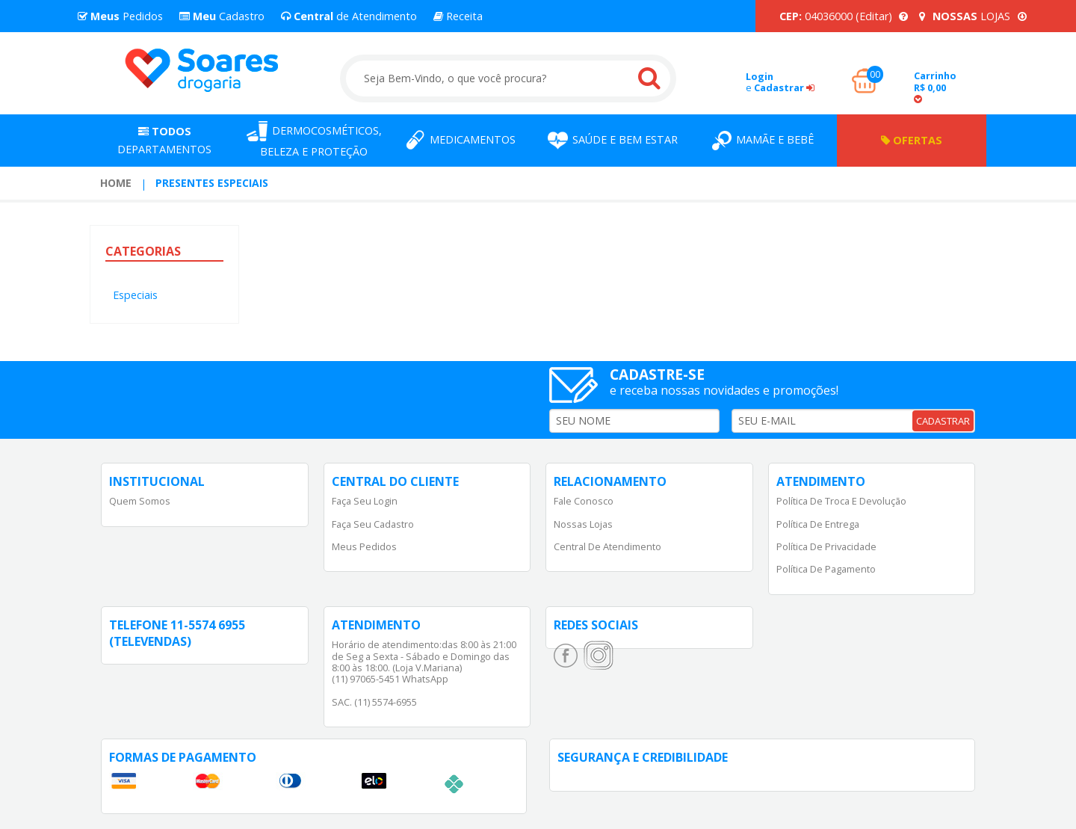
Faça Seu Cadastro (373, 524)
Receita (458, 16)
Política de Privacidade (826, 546)
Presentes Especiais (211, 183)
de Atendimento (349, 16)
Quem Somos (139, 501)
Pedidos (120, 16)
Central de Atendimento (607, 546)
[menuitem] (116, 183)
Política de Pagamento (826, 569)
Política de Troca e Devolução (841, 501)
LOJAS (973, 16)
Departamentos (164, 140)
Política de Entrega (817, 524)
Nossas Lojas (583, 524)
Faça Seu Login (365, 501)
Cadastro (222, 16)
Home (116, 183)
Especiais (135, 295)
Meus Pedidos (364, 546)
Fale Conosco (583, 501)
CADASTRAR (943, 421)
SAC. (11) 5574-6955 (374, 702)
